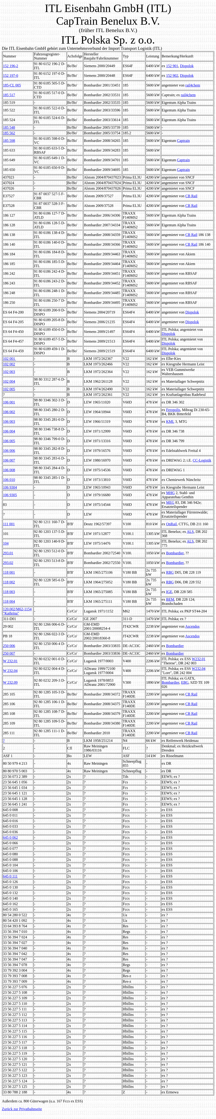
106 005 (9, 441)
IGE (169, 592)
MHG (170, 493)
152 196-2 (10, 66)
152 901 (172, 66)
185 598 (9, 141)
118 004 (9, 601)
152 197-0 (10, 76)
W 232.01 (10, 661)
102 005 (9, 389)
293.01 (8, 553)
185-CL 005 (12, 85)
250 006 (9, 646)
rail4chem (192, 85)
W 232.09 (10, 682)
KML (170, 422)
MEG (170, 502)
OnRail (171, 524)
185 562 (9, 133)
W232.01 (198, 659)
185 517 (9, 95)
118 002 (9, 582)
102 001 (9, 359)
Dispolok (187, 66)
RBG (170, 572)
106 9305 (10, 495)
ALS (190, 532)
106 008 (9, 470)
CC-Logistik (202, 460)
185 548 (9, 127)
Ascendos (192, 626)
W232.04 (198, 669)
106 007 (9, 460)
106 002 (9, 412)
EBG (184, 682)
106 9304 (10, 487)
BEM (170, 599)
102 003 (9, 372)
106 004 (9, 431)
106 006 (9, 451)
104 (6, 543)
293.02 (8, 563)
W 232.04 (10, 671)
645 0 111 (10, 876)
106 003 (9, 422)
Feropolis (173, 410)
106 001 (9, 402)
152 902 (172, 76)
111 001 (9, 524)
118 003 (9, 592)
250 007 (9, 653)
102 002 (9, 364)
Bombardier (175, 553)
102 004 (9, 381)
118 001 (9, 572)
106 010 (9, 480)
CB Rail (191, 196)
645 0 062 (10, 837)
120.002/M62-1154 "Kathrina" (17, 611)
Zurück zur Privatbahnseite (22, 1109)
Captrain (183, 141)
